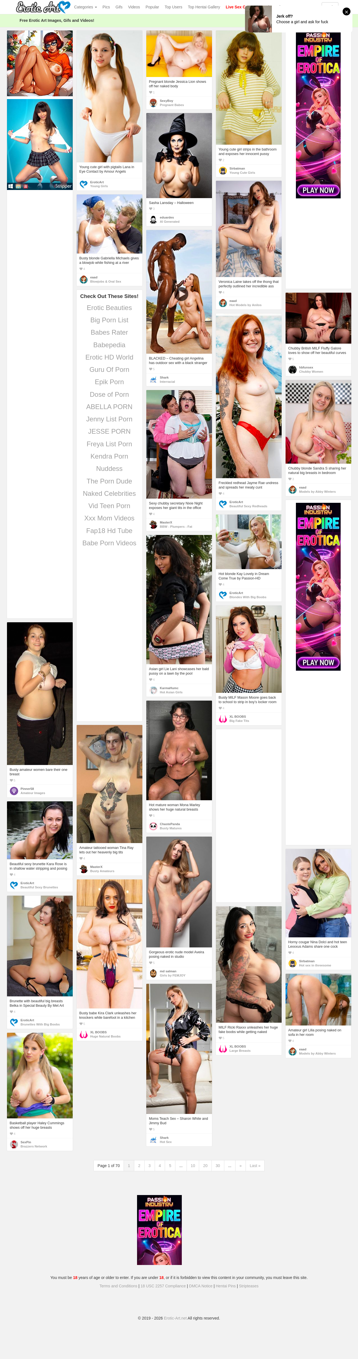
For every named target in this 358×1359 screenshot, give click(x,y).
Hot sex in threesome (315, 965)
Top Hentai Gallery (204, 7)
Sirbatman (237, 168)
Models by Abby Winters (317, 491)
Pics (106, 7)
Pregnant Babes (172, 105)
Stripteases (248, 1286)
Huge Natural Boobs (105, 1036)
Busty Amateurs (102, 871)
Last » (255, 1165)
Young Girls (99, 186)
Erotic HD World (109, 357)
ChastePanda (170, 824)
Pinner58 (27, 788)
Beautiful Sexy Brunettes (39, 887)
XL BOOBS (238, 716)
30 (218, 1165)
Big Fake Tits (239, 720)
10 (193, 1165)
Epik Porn (109, 382)
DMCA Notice (201, 1286)
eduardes (167, 217)
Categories (85, 7)
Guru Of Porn (109, 369)
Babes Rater (109, 332)
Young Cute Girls (242, 172)
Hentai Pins (226, 1286)
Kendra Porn (109, 456)
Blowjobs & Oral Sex (105, 281)
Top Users (173, 7)
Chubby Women (311, 371)
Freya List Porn (109, 444)
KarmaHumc (169, 688)
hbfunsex (306, 367)
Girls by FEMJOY (173, 975)
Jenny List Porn (109, 419)
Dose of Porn (109, 394)
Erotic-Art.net (175, 1318)
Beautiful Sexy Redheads (248, 506)
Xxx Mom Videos (109, 518)
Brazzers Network (34, 1146)
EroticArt (97, 182)
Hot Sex (166, 1142)
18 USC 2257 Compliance (163, 1286)
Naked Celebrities (109, 493)
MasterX (166, 522)
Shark (164, 377)
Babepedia (109, 345)
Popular (152, 7)
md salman (168, 971)
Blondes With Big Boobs (248, 597)
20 (205, 1165)
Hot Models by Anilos (246, 305)
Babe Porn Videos (109, 543)
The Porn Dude (109, 481)
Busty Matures (171, 828)
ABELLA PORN (109, 406)
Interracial (167, 381)
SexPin (26, 1142)
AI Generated (170, 221)
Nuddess (109, 468)
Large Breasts (240, 1050)
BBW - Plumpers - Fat (176, 526)
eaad (233, 300)
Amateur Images (33, 793)
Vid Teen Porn (109, 506)
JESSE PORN (109, 431)
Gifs (119, 7)
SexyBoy (166, 100)
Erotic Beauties (109, 307)
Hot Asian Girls (171, 692)
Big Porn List (109, 320)
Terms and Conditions (118, 1286)
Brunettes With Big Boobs (40, 1024)
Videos (134, 7)
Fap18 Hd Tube (109, 530)
